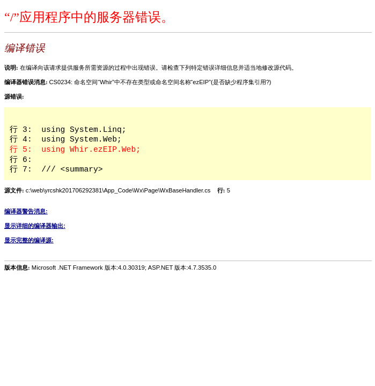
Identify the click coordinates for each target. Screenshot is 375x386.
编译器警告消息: (26, 211)
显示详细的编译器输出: (34, 225)
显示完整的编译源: (29, 240)
